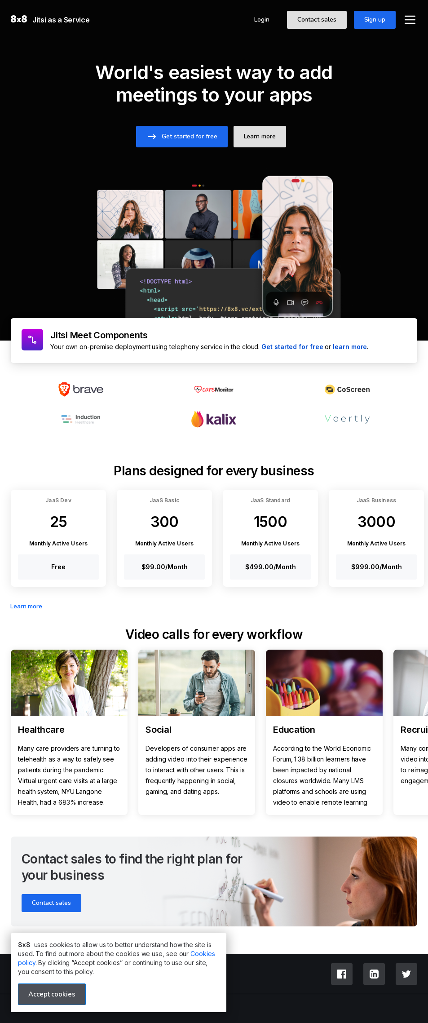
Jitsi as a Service (61, 19)
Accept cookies (51, 994)
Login (261, 19)
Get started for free (292, 346)
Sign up (374, 19)
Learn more (26, 606)
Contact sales (316, 19)
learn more (350, 346)
